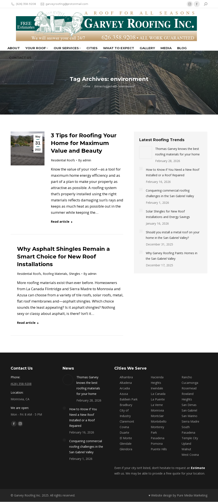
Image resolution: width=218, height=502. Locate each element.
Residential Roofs (63, 160)
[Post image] (145, 152)
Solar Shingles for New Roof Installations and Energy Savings (168, 214)
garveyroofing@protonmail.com (64, 4)
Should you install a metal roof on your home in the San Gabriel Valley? (172, 235)
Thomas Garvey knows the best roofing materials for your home (177, 151)
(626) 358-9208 (23, 4)
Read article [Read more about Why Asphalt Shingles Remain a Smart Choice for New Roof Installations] (28, 323)
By (84, 160)
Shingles (74, 274)
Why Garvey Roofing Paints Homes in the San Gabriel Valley (171, 256)
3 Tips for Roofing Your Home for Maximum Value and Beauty (83, 143)
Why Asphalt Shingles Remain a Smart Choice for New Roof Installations (63, 256)
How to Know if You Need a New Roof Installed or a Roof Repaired (172, 172)
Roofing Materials (55, 274)
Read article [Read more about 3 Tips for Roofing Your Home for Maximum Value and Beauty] (62, 222)
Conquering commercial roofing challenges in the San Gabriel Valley (170, 193)
